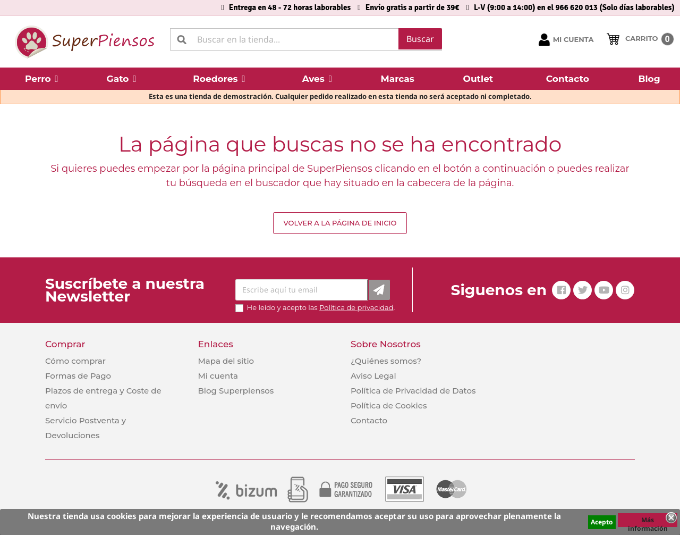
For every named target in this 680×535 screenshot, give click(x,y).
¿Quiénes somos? (386, 361)
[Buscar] (306, 39)
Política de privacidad (356, 307)
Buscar (420, 39)
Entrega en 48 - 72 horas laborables (290, 7)
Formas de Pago (78, 376)
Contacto (369, 420)
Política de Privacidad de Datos (413, 391)
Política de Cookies (389, 405)
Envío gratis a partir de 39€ (413, 7)
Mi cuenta (218, 376)
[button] (41, 79)
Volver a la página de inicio (339, 223)
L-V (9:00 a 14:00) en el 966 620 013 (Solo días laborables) (574, 7)
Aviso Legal (373, 376)
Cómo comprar (75, 361)
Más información (648, 521)
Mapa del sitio (226, 361)
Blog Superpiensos (236, 391)
